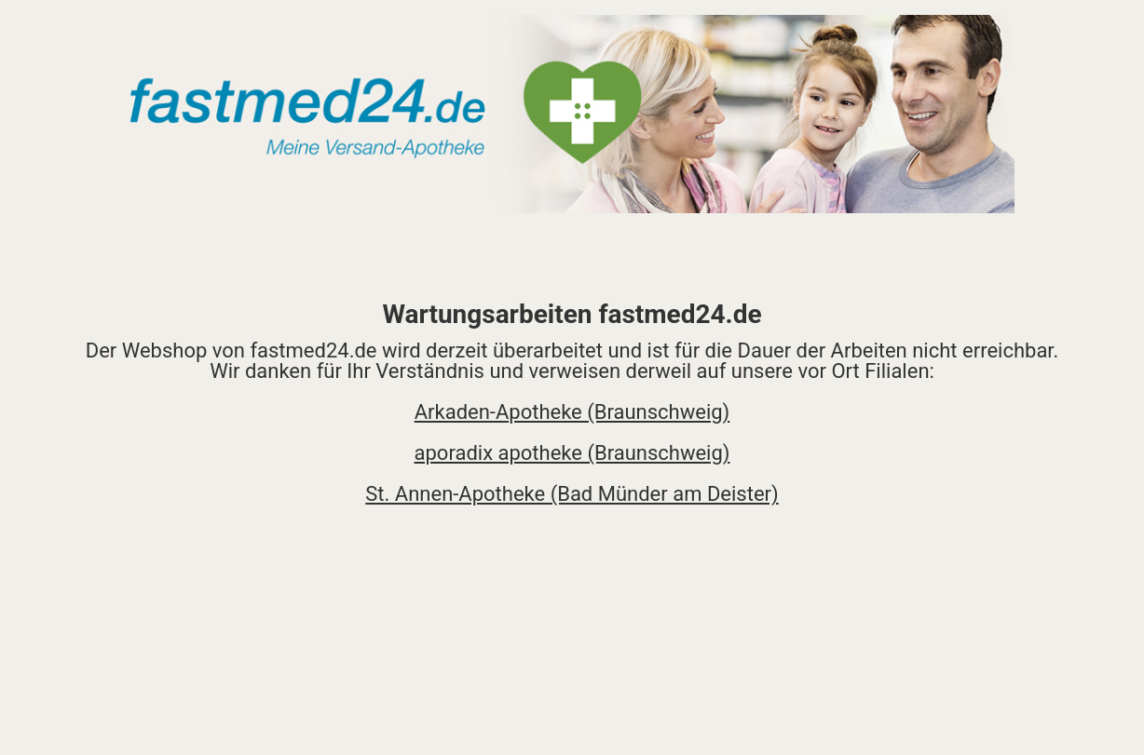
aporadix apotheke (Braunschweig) (572, 453)
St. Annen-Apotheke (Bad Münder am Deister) (571, 494)
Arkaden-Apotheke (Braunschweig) (572, 412)
